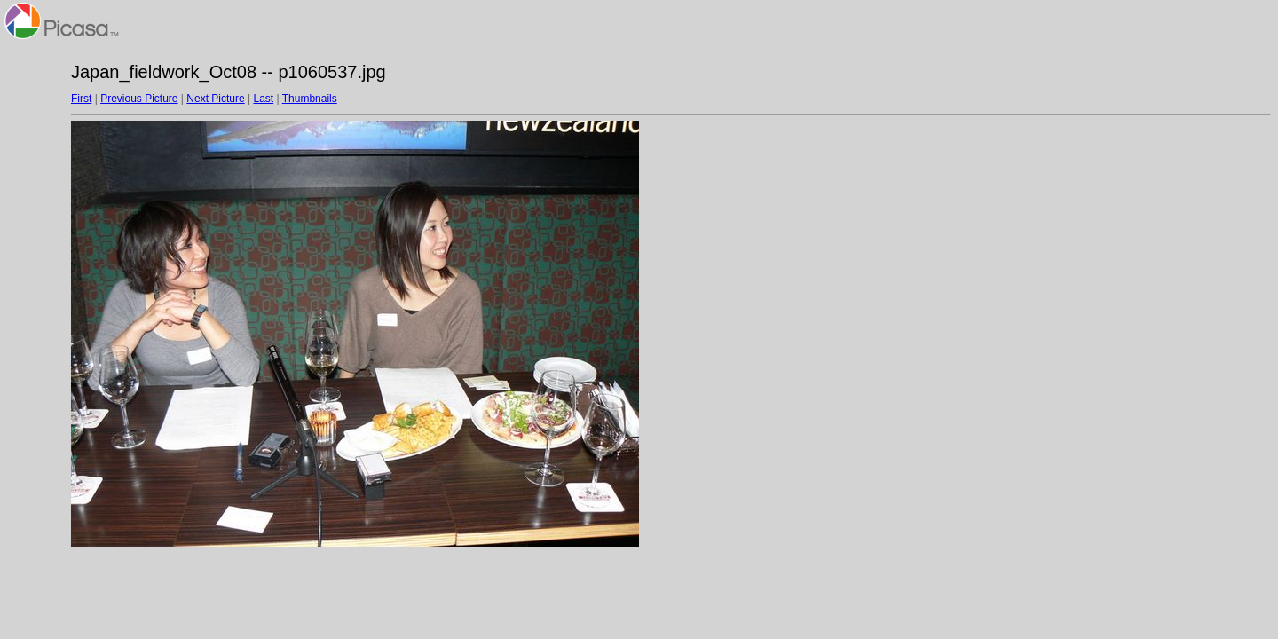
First (81, 98)
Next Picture (215, 98)
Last (263, 98)
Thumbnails (309, 98)
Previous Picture (139, 98)
